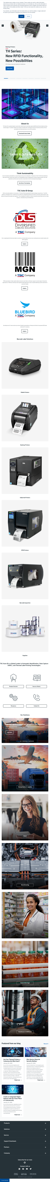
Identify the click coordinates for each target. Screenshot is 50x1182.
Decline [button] (28, 16)
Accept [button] (21, 16)
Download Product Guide (24, 133)
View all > (46, 1043)
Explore (24, 243)
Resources (13, 705)
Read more (17, 1080)
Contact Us (36, 705)
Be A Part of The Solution (24, 183)
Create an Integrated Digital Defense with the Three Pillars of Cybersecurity (12, 1098)
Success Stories (36, 686)
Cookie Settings (4, 1180)
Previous (3, 26)
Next (47, 26)
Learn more (10, 68)
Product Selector (13, 686)
